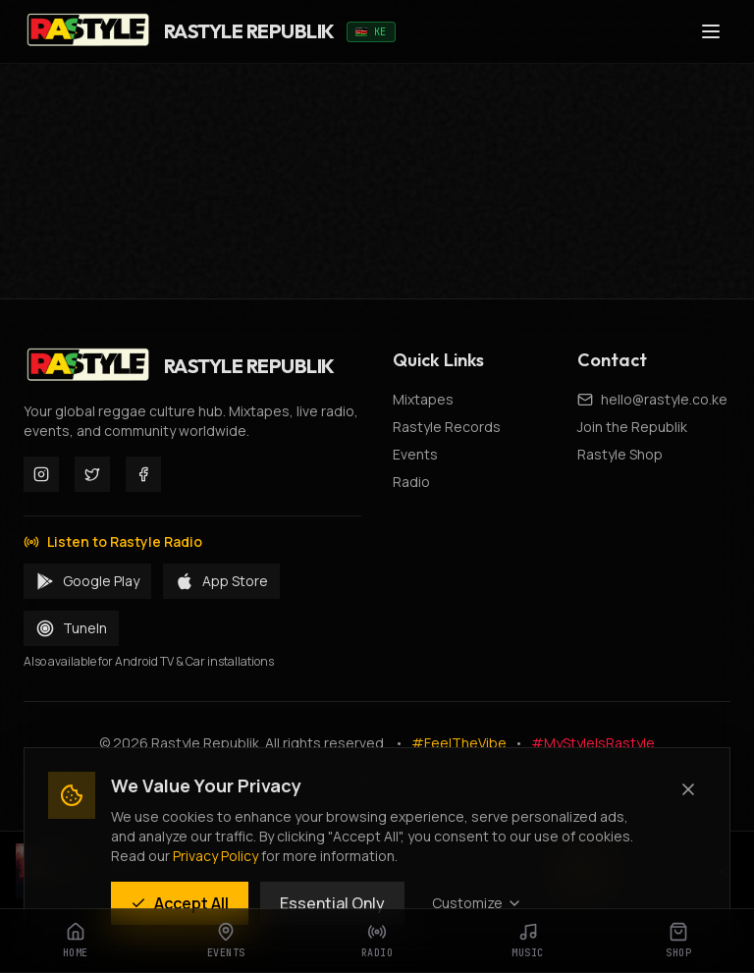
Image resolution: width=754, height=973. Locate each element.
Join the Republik (632, 426)
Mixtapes (423, 399)
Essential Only (332, 903)
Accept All (180, 903)
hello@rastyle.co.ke (664, 399)
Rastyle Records (447, 426)
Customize (477, 902)
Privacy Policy (215, 855)
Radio (411, 481)
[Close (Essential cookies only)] (688, 789)
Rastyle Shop (620, 454)
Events (415, 454)
